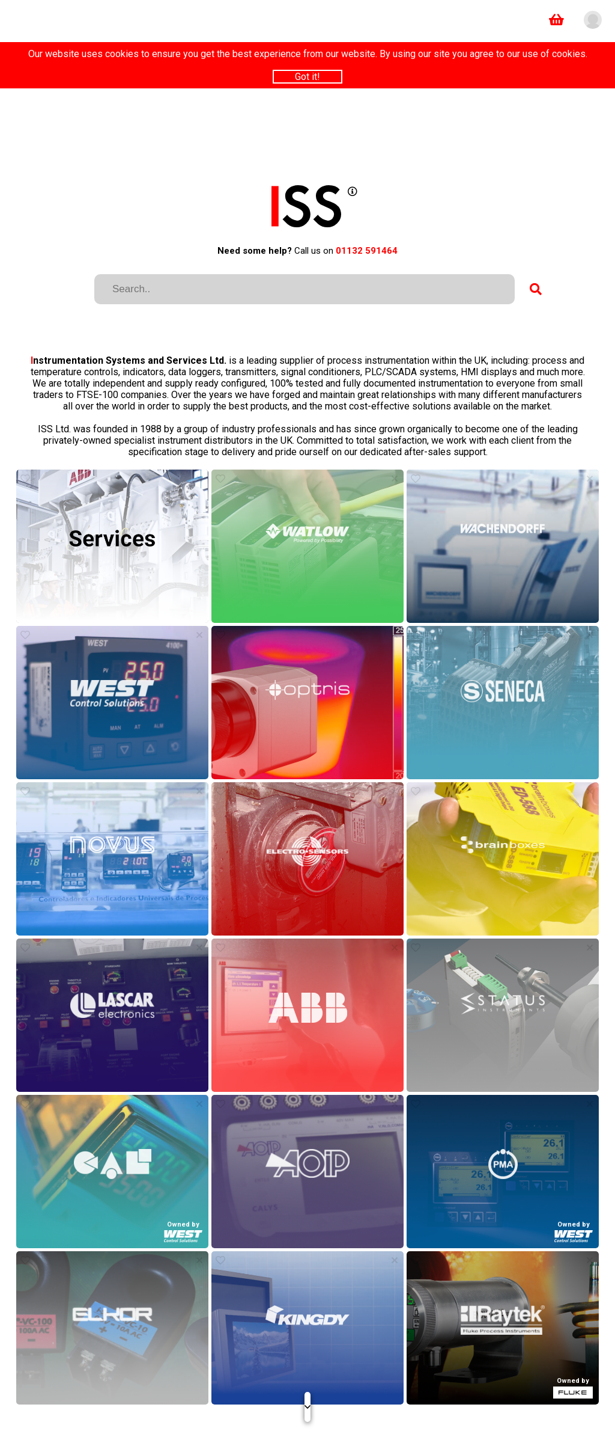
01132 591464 (367, 250)
